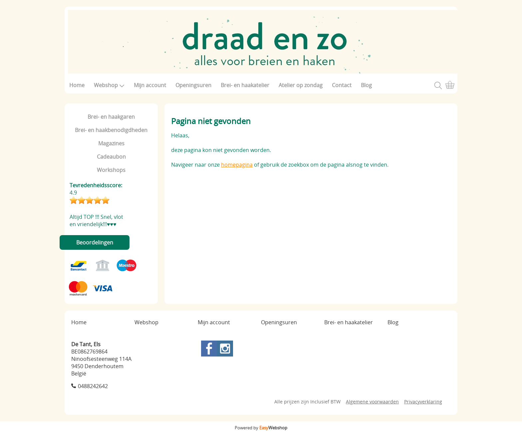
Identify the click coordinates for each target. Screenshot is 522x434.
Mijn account (150, 85)
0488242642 (93, 386)
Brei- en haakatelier (245, 85)
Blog (366, 85)
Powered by (261, 428)
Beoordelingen (94, 242)
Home (77, 85)
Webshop (109, 85)
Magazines (111, 143)
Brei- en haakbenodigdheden (111, 130)
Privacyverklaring (423, 401)
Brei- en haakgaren (111, 116)
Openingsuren (193, 85)
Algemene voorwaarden (372, 401)
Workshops (111, 170)
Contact (342, 85)
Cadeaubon (111, 156)
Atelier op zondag (301, 85)
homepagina (237, 164)
